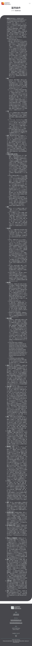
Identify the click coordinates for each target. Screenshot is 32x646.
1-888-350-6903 (16, 614)
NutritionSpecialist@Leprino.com (16, 622)
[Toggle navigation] (30, 3)
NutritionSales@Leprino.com (16, 619)
